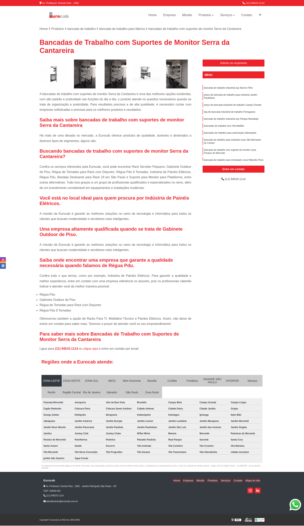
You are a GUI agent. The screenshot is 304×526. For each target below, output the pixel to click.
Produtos (205, 15)
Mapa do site (253, 480)
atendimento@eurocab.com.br (60, 501)
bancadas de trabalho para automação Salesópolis (230, 136)
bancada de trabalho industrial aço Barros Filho (228, 88)
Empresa (169, 15)
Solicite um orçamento (233, 63)
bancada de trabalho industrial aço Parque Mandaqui (231, 121)
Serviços (226, 15)
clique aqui (90, 349)
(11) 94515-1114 (253, 3)
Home (152, 15)
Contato (246, 15)
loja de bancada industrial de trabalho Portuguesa (229, 114)
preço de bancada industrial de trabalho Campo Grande (232, 106)
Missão (187, 15)
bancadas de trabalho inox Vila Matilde (224, 128)
